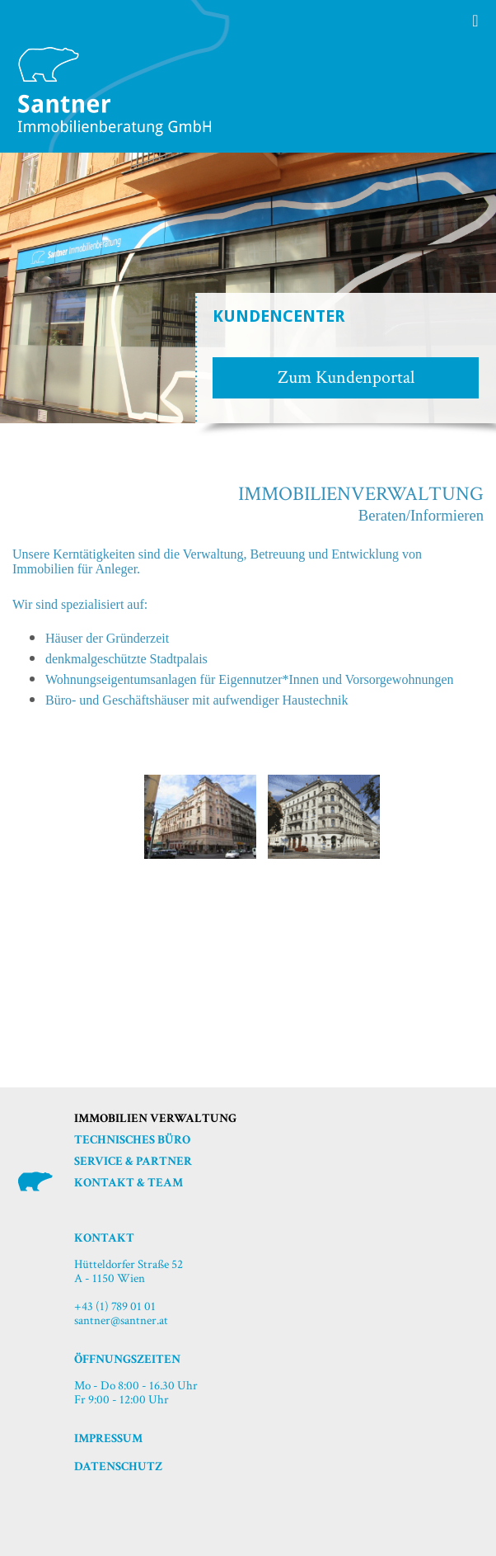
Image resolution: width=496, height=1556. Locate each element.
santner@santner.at (121, 1320)
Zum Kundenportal (346, 377)
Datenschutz (118, 1466)
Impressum (108, 1438)
